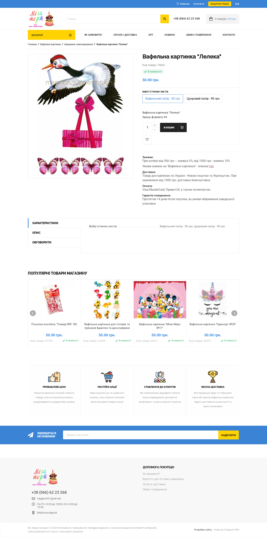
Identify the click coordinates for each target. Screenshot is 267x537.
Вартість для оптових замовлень (163, 479)
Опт (150, 35)
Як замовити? (93, 35)
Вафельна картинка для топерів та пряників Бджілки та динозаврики (107, 326)
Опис (36, 232)
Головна (32, 44)
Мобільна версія (47, 512)
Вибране (184, 4)
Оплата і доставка (125, 35)
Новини (169, 35)
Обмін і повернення (198, 35)
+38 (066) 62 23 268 (187, 18)
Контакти (199, 4)
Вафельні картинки (50, 44)
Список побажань (147, 139)
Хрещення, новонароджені (78, 44)
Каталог (37, 35)
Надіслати (228, 435)
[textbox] (113, 18)
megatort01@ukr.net (49, 498)
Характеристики (45, 223)
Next (234, 313)
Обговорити (41, 242)
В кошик (169, 127)
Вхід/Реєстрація (220, 4)
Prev (33, 313)
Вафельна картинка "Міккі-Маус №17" (160, 326)
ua (237, 4)
